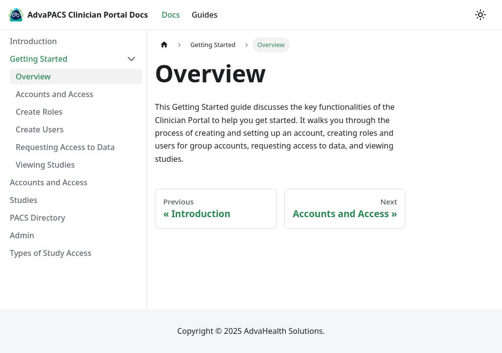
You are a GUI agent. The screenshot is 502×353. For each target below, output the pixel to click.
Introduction (33, 41)
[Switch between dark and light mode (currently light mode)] (480, 15)
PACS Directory (37, 217)
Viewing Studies (45, 164)
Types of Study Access (50, 253)
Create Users (40, 129)
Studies (23, 200)
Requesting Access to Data (65, 147)
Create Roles (39, 111)
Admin (22, 235)
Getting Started (39, 58)
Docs (171, 14)
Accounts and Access (54, 94)
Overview (33, 76)
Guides (205, 14)
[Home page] (164, 44)
